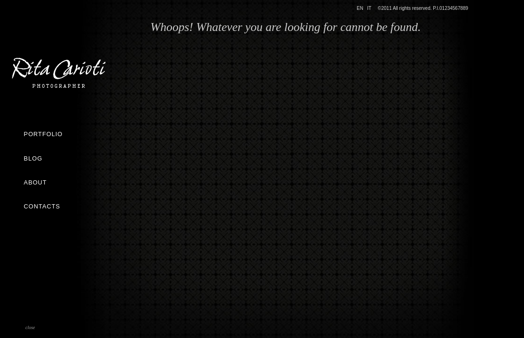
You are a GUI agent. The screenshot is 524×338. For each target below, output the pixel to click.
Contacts (42, 206)
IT (369, 8)
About (35, 182)
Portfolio (43, 134)
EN (360, 8)
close (30, 327)
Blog (33, 158)
